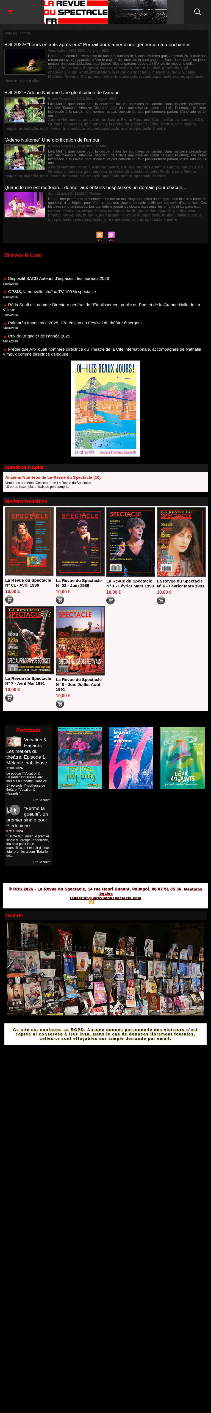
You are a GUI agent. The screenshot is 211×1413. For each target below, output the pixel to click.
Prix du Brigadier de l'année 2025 (40, 319)
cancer (98, 67)
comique (107, 193)
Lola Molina (153, 113)
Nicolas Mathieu (140, 71)
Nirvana (161, 71)
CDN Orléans (185, 109)
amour (72, 67)
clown (93, 193)
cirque (82, 193)
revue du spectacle (63, 117)
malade (144, 197)
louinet (131, 197)
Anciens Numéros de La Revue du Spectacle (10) (53, 458)
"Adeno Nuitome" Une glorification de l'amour (53, 128)
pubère (180, 71)
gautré (150, 193)
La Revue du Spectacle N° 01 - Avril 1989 (29, 564)
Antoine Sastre (97, 109)
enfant (127, 67)
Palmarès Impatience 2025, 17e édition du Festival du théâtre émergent (78, 306)
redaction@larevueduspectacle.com (105, 884)
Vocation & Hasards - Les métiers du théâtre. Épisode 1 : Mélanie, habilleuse (27, 737)
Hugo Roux (197, 67)
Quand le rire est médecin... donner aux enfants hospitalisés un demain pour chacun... (98, 170)
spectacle (113, 75)
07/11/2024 (14, 817)
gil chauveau (176, 67)
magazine (109, 71)
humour (64, 197)
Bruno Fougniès (123, 109)
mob (122, 71)
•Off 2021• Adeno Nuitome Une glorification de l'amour (63, 86)
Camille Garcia (149, 109)
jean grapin (80, 197)
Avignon (84, 67)
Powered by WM (129, 888)
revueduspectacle (79, 75)
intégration (56, 71)
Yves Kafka (144, 75)
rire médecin (87, 201)
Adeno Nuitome (60, 109)
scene (99, 75)
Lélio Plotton (132, 113)
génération (156, 67)
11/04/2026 (14, 754)
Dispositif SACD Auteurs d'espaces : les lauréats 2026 (60, 262)
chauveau (113, 67)
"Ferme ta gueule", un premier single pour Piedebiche (27, 803)
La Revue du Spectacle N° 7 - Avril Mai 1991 (29, 667)
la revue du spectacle (83, 71)
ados (61, 67)
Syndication (104, 888)
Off (171, 71)
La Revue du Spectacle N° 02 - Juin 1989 (80, 564)
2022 (51, 67)
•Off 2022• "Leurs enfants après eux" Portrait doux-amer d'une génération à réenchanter (100, 44)
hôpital (184, 193)
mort (198, 113)
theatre (128, 75)
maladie (187, 113)
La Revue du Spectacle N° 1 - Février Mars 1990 (130, 567)
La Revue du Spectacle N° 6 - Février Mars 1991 (181, 567)
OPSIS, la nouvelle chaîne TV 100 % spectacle (53, 275)
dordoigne (124, 193)
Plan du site (78, 888)
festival (140, 67)
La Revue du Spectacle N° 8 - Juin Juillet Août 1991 (80, 670)
